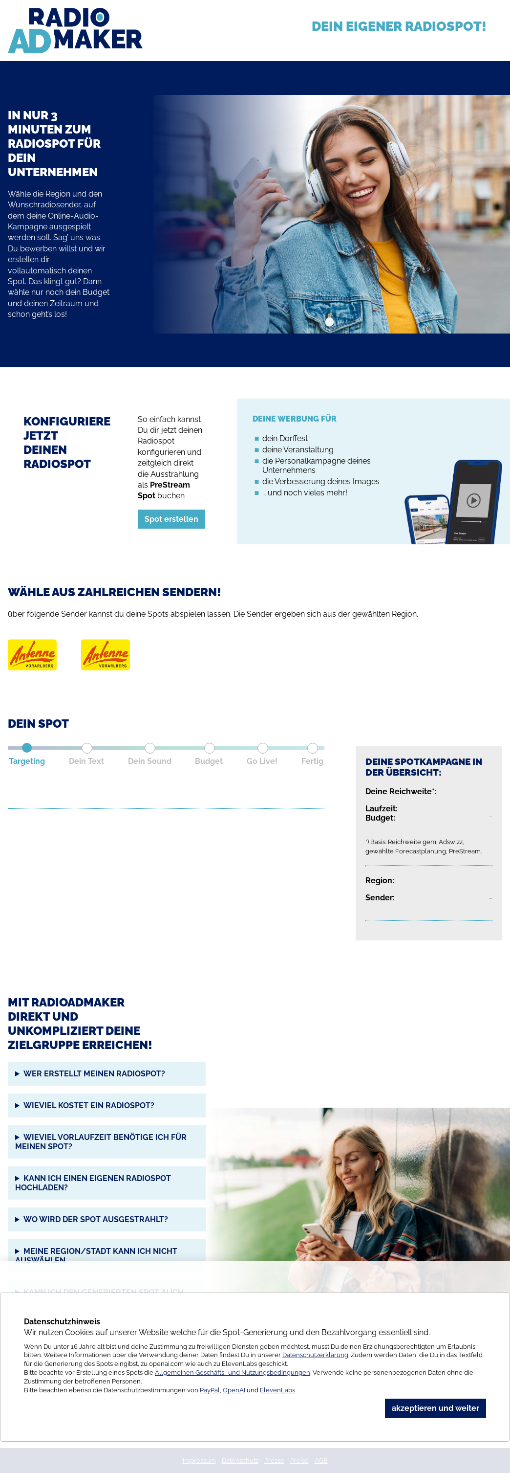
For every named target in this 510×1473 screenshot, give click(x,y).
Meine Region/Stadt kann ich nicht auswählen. (96, 1256)
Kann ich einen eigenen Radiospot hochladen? (93, 1183)
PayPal (210, 1390)
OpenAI (234, 1390)
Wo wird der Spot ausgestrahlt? (95, 1219)
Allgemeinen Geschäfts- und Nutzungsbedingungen (232, 1372)
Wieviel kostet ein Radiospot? (88, 1105)
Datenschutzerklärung (315, 1355)
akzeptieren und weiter (435, 1408)
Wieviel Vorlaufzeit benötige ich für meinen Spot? (101, 1142)
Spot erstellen (171, 519)
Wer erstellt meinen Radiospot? (94, 1073)
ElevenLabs (277, 1390)
